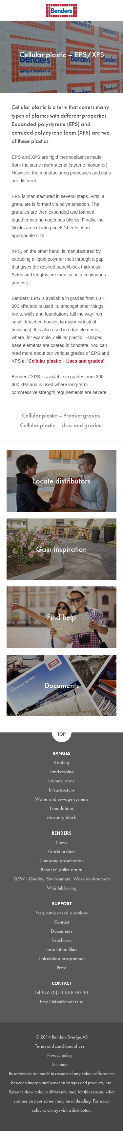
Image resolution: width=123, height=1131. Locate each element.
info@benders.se (67, 1001)
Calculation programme (61, 958)
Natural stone (61, 781)
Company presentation (61, 860)
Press (61, 967)
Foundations (61, 808)
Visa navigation (13, 11)
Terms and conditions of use (60, 1046)
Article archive (61, 851)
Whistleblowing (61, 888)
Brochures (61, 940)
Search (113, 9)
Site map (60, 1064)
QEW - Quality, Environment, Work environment (61, 879)
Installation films (61, 949)
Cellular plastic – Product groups (61, 415)
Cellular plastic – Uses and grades (60, 425)
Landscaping (62, 771)
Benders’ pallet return (61, 869)
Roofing (61, 762)
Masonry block (61, 817)
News (61, 842)
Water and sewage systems (61, 799)
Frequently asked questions (61, 913)
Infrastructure (61, 790)
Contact (61, 922)
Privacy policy (59, 1055)
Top (61, 734)
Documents (61, 931)
